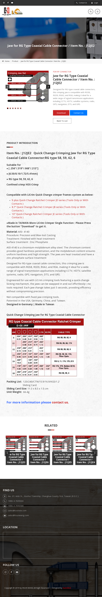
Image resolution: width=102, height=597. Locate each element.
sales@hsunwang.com (18, 517)
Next (48, 87)
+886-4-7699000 (16, 503)
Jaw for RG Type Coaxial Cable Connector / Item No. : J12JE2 (43, 61)
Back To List (62, 121)
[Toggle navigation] (97, 11)
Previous (7, 87)
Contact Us (81, 3)
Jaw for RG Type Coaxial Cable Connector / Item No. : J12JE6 (39, 458)
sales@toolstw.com (17, 512)
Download (61, 113)
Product (15, 61)
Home (7, 61)
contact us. (60, 402)
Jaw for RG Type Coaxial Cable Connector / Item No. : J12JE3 (16, 458)
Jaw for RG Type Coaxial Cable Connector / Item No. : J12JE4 (86, 458)
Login (94, 3)
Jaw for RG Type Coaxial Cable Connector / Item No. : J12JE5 (63, 458)
